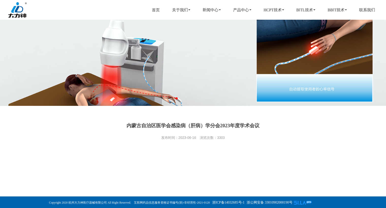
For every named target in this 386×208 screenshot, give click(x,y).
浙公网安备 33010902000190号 (269, 202)
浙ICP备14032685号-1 (227, 202)
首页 (156, 10)
